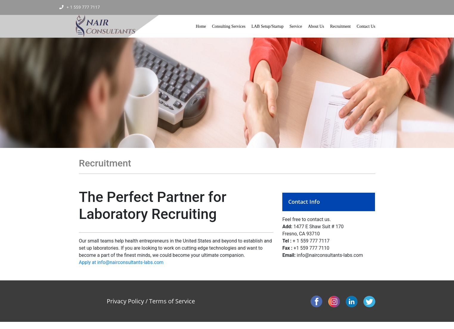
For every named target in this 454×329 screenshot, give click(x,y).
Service (295, 26)
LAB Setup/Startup (267, 26)
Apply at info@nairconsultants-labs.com (121, 262)
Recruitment (340, 26)
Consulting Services (228, 26)
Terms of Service (172, 301)
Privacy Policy (125, 301)
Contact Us (366, 26)
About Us (316, 26)
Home (201, 26)
